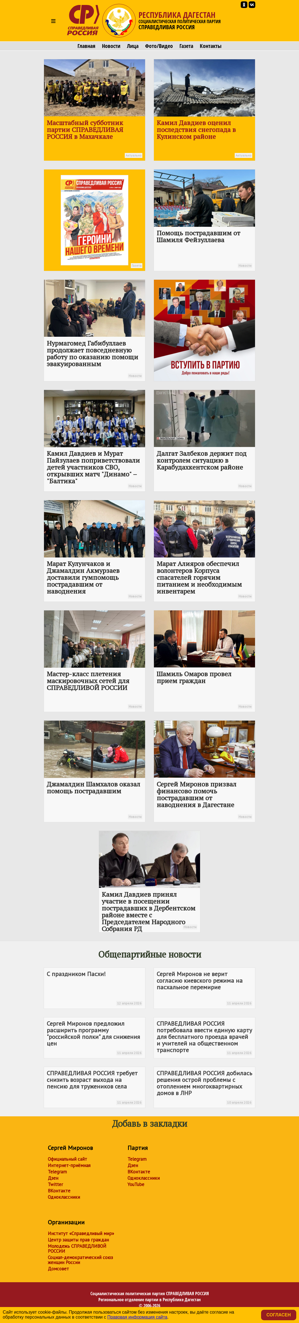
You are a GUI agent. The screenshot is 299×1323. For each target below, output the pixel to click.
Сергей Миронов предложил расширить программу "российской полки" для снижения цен (94, 1037)
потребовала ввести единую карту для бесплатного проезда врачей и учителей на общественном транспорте (204, 1037)
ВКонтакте (59, 1190)
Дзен (53, 1178)
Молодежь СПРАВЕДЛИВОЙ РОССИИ (77, 1249)
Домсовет (58, 1268)
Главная (86, 46)
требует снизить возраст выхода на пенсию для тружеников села (94, 1087)
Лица (133, 46)
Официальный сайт (67, 1159)
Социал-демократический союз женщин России (80, 1260)
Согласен (279, 1315)
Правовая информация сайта (137, 1317)
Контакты (211, 46)
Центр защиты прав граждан (78, 1239)
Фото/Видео (159, 46)
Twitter (55, 1184)
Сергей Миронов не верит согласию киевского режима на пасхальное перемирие (204, 988)
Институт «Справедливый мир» (81, 1233)
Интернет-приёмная (69, 1165)
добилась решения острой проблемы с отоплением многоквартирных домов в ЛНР (204, 1087)
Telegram (57, 1171)
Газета (186, 46)
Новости (111, 46)
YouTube (136, 1184)
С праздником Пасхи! (94, 988)
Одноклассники (64, 1197)
